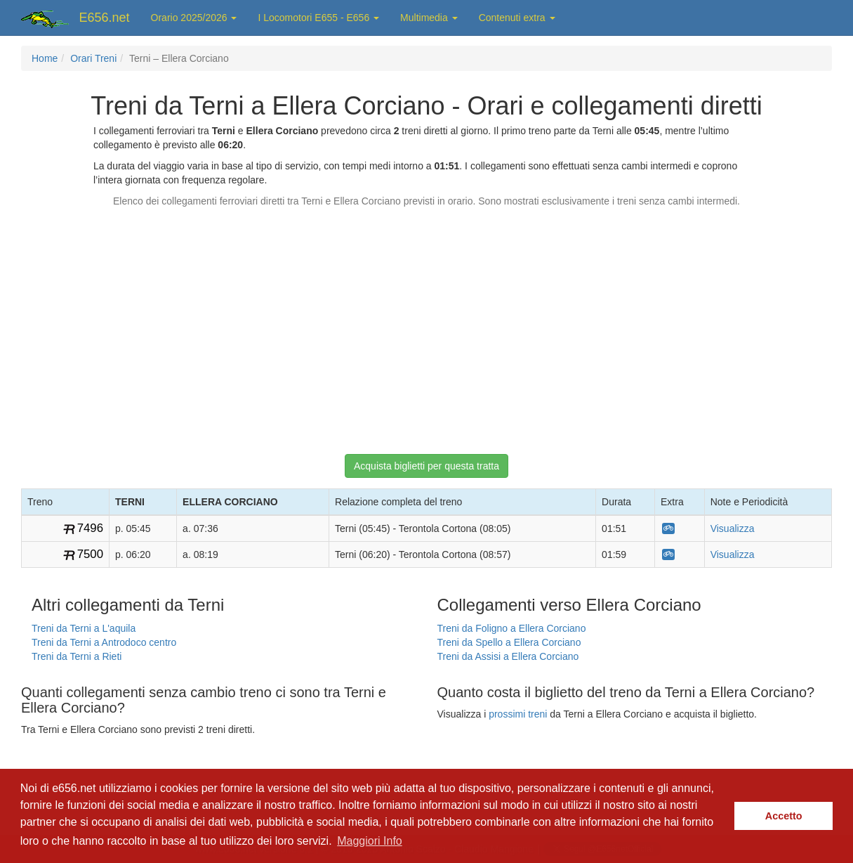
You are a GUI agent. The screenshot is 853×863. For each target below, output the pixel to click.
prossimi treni (518, 714)
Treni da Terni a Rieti (76, 656)
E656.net (104, 18)
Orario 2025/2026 (194, 17)
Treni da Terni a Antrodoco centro (104, 642)
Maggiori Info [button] (369, 841)
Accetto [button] (783, 816)
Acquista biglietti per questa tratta (426, 466)
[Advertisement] (426, 324)
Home (45, 58)
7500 (90, 554)
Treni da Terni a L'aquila (83, 628)
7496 (90, 528)
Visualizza (732, 528)
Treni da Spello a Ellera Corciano (509, 642)
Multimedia (429, 17)
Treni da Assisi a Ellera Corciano (508, 656)
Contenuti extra (517, 17)
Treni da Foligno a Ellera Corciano (511, 628)
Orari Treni (93, 58)
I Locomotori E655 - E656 (318, 17)
